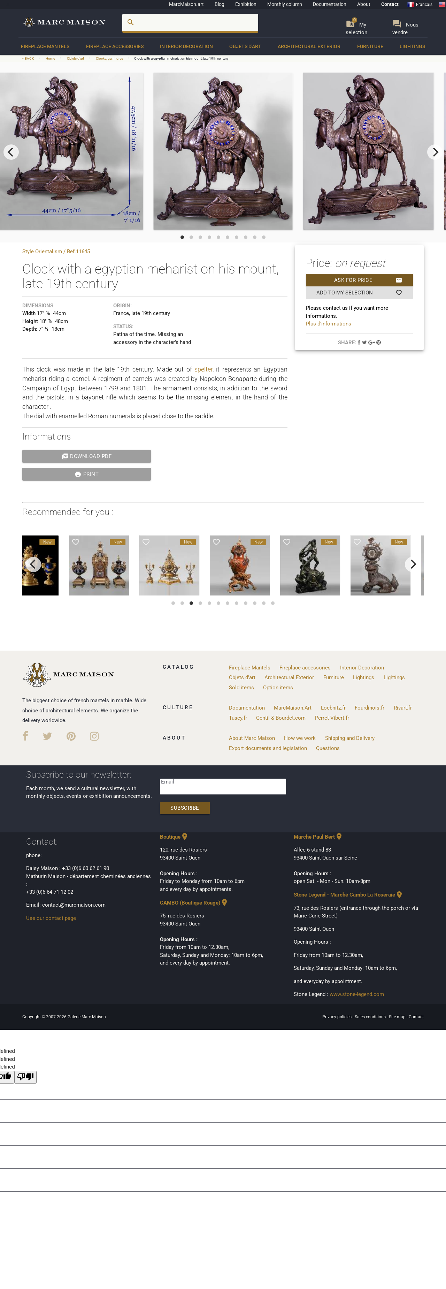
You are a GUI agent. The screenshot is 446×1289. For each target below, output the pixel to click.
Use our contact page (51, 918)
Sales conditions (371, 1016)
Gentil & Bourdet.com (281, 718)
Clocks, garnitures (109, 58)
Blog (219, 4)
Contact (390, 4)
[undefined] (25, 1077)
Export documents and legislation (268, 748)
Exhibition (245, 4)
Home (50, 58)
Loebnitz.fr (333, 708)
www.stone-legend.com (357, 994)
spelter (203, 369)
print (87, 474)
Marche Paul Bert (318, 837)
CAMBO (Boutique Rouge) (194, 903)
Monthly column (284, 4)
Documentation (329, 4)
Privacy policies (337, 1016)
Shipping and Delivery (350, 738)
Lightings (412, 46)
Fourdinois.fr (369, 708)
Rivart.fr (403, 708)
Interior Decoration (186, 46)
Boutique (174, 837)
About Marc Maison (252, 738)
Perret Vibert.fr (332, 718)
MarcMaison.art (186, 4)
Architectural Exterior (309, 46)
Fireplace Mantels (45, 46)
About (363, 4)
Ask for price (368, 280)
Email (167, 782)
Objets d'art (245, 46)
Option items (278, 687)
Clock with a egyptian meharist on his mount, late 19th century (181, 58)
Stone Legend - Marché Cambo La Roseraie (348, 895)
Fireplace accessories (115, 46)
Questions (328, 748)
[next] (435, 152)
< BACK (28, 58)
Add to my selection (359, 292)
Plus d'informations (328, 324)
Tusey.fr (238, 718)
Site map (398, 1016)
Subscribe (184, 808)
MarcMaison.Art (293, 708)
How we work (300, 738)
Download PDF (87, 456)
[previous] (11, 152)
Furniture (370, 46)
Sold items (241, 687)
